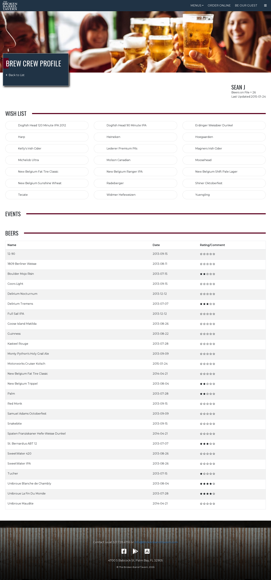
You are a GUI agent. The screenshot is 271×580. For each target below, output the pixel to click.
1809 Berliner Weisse (22, 263)
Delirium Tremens (20, 303)
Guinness (14, 333)
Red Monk (15, 403)
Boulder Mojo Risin (21, 273)
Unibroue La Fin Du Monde (27, 493)
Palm (11, 393)
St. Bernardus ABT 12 (22, 443)
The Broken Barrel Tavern (10, 5)
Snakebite (15, 423)
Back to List (15, 75)
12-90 (11, 253)
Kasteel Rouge (18, 343)
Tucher (13, 473)
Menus (196, 5)
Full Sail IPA (16, 313)
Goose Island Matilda (22, 323)
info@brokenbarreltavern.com (156, 542)
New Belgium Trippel (23, 383)
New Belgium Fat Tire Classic (28, 373)
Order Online (219, 5)
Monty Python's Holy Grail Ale (28, 353)
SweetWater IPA (19, 463)
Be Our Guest (246, 5)
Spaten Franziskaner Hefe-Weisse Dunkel (37, 433)
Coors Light (15, 283)
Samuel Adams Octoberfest (27, 413)
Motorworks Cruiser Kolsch (26, 363)
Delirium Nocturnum (22, 293)
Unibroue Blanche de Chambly (29, 483)
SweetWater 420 (19, 453)
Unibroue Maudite (20, 503)
